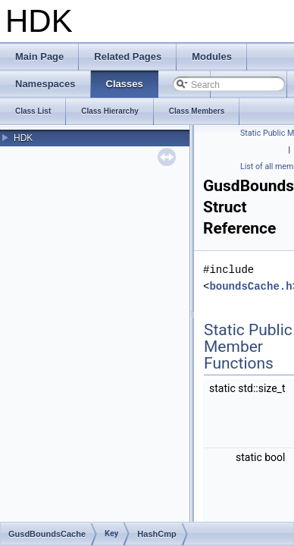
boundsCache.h (250, 286)
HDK (23, 138)
